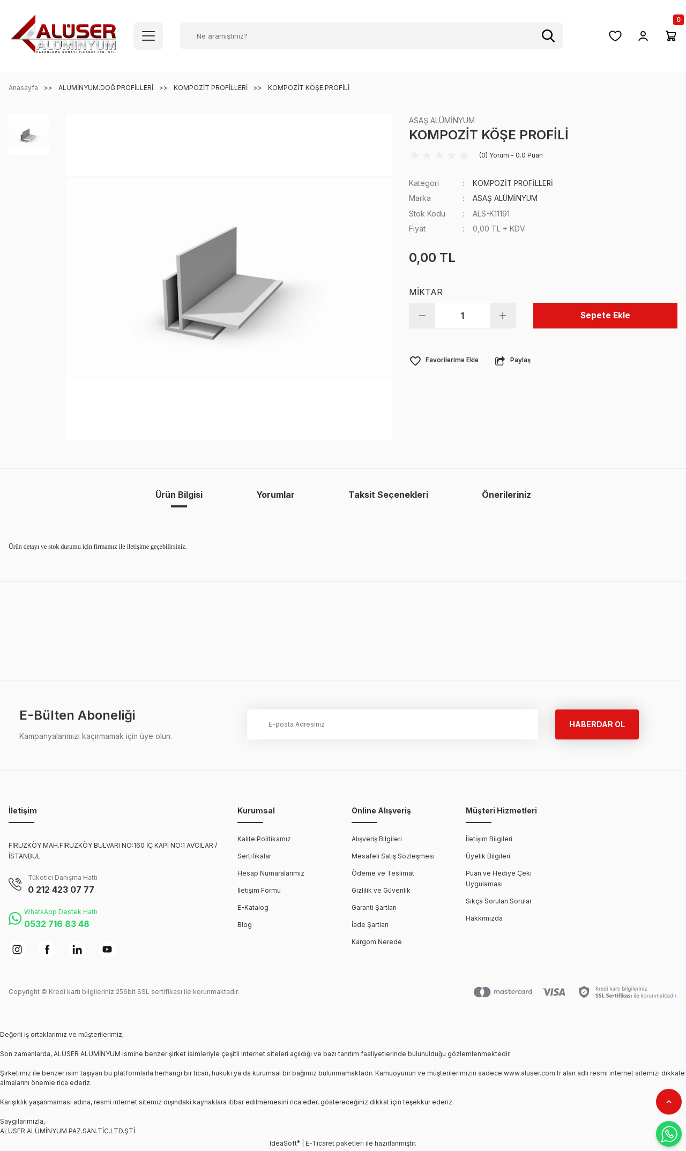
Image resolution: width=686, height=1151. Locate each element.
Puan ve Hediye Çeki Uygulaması (499, 878)
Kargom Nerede (377, 942)
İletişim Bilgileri (489, 839)
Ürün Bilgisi (179, 494)
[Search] (371, 36)
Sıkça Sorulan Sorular (499, 901)
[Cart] (671, 35)
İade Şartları (370, 925)
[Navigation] (148, 36)
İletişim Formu (259, 890)
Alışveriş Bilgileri (377, 839)
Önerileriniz (506, 494)
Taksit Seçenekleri (388, 494)
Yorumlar (275, 494)
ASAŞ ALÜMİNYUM (442, 120)
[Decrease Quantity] (422, 315)
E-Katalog (253, 907)
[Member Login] (643, 35)
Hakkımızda (484, 918)
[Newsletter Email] (392, 724)
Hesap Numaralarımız (270, 873)
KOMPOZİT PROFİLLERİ (514, 183)
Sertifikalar (254, 856)
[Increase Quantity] (503, 315)
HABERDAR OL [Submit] (597, 724)
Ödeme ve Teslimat (383, 873)
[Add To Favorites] (445, 360)
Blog (244, 925)
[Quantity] (462, 315)
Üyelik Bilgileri (488, 856)
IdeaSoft (285, 1143)
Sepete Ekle (605, 315)
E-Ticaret (319, 1143)
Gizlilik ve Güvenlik (381, 890)
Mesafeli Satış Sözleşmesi (393, 856)
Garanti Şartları (374, 907)
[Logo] (63, 35)
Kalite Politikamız (264, 839)
